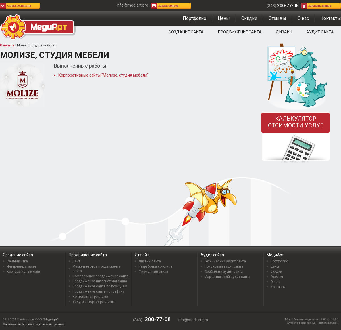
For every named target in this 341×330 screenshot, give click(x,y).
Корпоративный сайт (23, 272)
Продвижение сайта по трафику (98, 291)
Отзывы (277, 18)
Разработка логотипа (155, 266)
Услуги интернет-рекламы (93, 302)
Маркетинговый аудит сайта (227, 277)
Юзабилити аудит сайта (223, 272)
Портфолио (194, 18)
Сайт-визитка (17, 261)
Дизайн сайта (149, 261)
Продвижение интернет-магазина (99, 281)
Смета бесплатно (19, 5)
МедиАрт (275, 255)
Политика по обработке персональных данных (34, 324)
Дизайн (284, 32)
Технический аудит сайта (225, 261)
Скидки (249, 18)
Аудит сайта (320, 32)
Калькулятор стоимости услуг (295, 122)
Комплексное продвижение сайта (100, 276)
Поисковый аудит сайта (223, 266)
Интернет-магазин (21, 266)
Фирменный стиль (153, 272)
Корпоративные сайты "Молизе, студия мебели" (103, 75)
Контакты (330, 18)
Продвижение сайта (240, 32)
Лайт (76, 261)
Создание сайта (186, 32)
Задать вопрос (168, 5)
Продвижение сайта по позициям (99, 286)
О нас (303, 18)
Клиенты (7, 45)
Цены (224, 18)
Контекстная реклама (90, 297)
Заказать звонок (319, 5)
